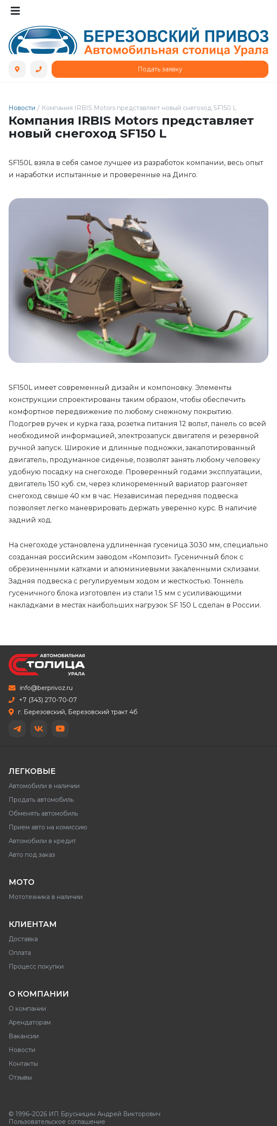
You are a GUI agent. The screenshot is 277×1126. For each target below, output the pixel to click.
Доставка (23, 939)
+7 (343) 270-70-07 (43, 700)
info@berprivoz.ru (41, 688)
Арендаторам (30, 1022)
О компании (27, 1008)
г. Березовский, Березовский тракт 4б (73, 712)
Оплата (20, 953)
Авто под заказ (32, 855)
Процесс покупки (36, 966)
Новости (22, 108)
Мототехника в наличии (46, 897)
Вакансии (24, 1036)
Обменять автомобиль (43, 813)
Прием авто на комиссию (48, 827)
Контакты (23, 1064)
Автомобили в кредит (42, 841)
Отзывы (20, 1077)
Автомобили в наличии (44, 786)
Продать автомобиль (41, 800)
